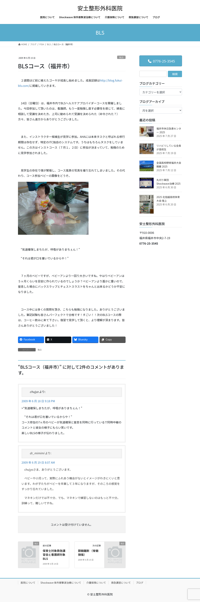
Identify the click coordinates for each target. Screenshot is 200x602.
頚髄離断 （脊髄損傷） (88, 553)
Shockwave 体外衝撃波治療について (61, 582)
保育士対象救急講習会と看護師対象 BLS (54, 555)
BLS (121, 57)
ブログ (139, 582)
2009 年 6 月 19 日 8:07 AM (38, 462)
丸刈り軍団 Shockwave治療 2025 (168, 181)
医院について (28, 582)
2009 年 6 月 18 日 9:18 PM (38, 401)
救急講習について (121, 582)
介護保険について (96, 582)
